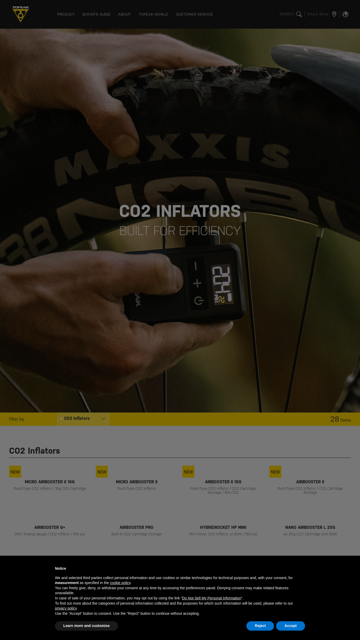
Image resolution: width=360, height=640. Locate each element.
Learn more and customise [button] (86, 626)
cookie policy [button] (120, 583)
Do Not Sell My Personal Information (211, 598)
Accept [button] (290, 626)
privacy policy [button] (66, 608)
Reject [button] (260, 626)
